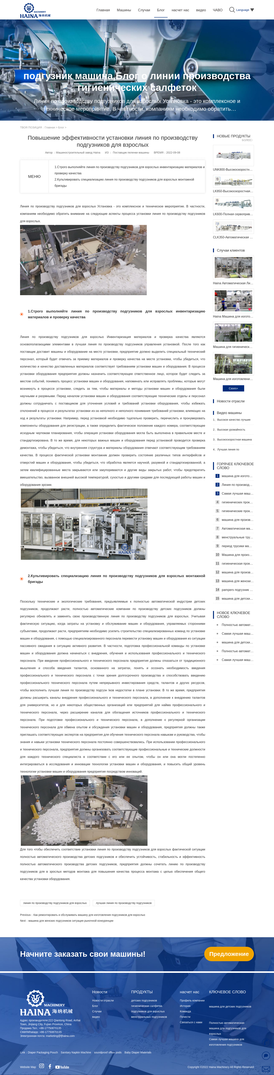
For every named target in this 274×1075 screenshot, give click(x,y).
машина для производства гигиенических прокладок (235, 520)
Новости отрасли (103, 1000)
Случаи (97, 1011)
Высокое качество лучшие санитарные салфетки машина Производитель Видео (232, 421)
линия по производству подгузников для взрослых (55, 903)
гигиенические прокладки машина (235, 511)
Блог (61, 127)
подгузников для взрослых (148, 1011)
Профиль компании (192, 1000)
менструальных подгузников (149, 1016)
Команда (185, 1011)
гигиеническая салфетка (146, 1005)
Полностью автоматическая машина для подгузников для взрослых (235, 625)
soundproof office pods (107, 1052)
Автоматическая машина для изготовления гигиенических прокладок (235, 528)
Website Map (28, 1067)
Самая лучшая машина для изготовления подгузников (235, 633)
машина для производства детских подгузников (235, 572)
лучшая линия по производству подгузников (124, 903)
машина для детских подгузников (235, 598)
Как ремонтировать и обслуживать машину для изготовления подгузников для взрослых (89, 914)
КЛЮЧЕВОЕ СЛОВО (227, 992)
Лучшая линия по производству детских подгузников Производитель (230, 451)
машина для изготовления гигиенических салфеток (235, 476)
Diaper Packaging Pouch (43, 1052)
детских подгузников (144, 1000)
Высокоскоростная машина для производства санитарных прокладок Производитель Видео (232, 441)
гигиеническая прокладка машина (235, 563)
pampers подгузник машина (235, 590)
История (185, 1005)
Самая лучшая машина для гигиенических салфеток (235, 493)
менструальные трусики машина (235, 537)
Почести (185, 1016)
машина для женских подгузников (235, 581)
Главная (50, 127)
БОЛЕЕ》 (248, 140)
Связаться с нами (191, 1022)
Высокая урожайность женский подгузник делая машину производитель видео (232, 431)
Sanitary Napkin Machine (76, 1052)
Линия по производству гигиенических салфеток (235, 485)
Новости (99, 992)
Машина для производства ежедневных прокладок (235, 555)
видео (96, 1016)
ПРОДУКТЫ (142, 992)
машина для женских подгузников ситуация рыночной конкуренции (70, 920)
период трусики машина (235, 546)
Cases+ (233, 388)
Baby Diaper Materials (138, 1052)
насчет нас (189, 992)
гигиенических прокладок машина (235, 502)
